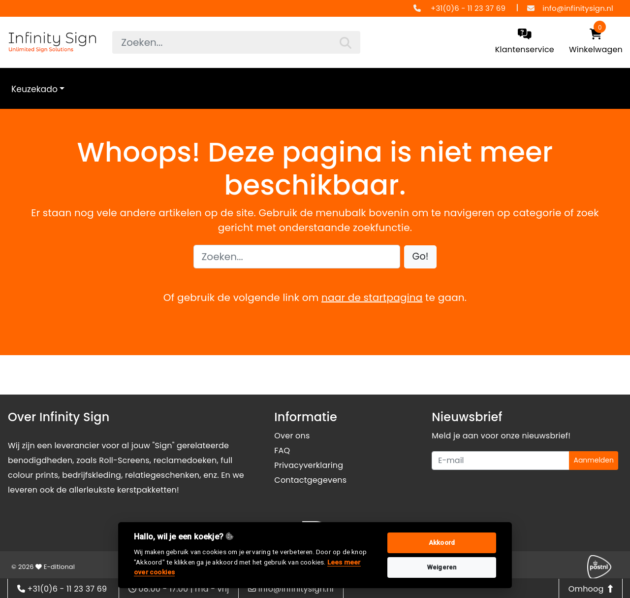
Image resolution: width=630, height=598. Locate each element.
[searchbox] (236, 42)
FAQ (282, 450)
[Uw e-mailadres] (500, 460)
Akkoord (442, 542)
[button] (420, 256)
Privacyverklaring (308, 465)
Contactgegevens (310, 480)
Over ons (292, 435)
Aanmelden (593, 460)
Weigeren (442, 567)
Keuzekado (34, 89)
